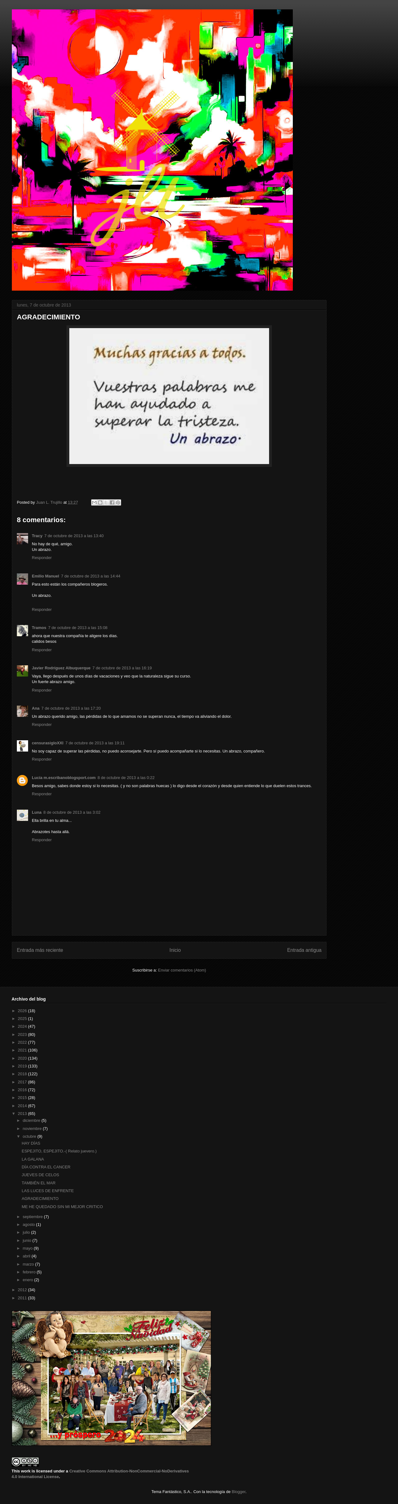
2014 (23, 1105)
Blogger (238, 1491)
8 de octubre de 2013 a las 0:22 (126, 777)
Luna (37, 812)
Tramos (39, 627)
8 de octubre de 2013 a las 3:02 (72, 812)
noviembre (33, 1128)
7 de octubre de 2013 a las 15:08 (77, 627)
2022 (23, 1042)
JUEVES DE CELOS (40, 1174)
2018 (23, 1074)
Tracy (37, 535)
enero (28, 1279)
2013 (23, 1113)
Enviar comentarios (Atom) (182, 970)
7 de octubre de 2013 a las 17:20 (71, 708)
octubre (30, 1136)
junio (27, 1240)
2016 (23, 1089)
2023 (23, 1034)
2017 (23, 1082)
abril (27, 1256)
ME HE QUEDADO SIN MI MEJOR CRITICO (62, 1206)
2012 (23, 1289)
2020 (23, 1058)
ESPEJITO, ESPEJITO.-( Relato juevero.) (59, 1151)
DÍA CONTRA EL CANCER (46, 1167)
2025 (23, 1018)
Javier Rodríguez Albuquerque (61, 668)
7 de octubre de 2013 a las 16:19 (122, 668)
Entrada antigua (304, 950)
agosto (29, 1224)
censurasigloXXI (47, 743)
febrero (30, 1272)
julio (27, 1232)
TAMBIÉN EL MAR (38, 1183)
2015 (23, 1097)
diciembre (32, 1120)
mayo (28, 1248)
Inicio (175, 950)
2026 (23, 1010)
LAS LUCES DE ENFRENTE (48, 1190)
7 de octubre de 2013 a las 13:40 (74, 535)
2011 (23, 1298)
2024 (23, 1026)
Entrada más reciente (40, 950)
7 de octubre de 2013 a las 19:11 (95, 743)
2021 (23, 1050)
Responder (42, 557)
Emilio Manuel (45, 576)
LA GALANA (33, 1159)
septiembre (33, 1216)
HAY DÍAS (31, 1143)
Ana (36, 708)
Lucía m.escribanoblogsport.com (64, 777)
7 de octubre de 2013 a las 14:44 (90, 576)
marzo (29, 1264)
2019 (23, 1066)
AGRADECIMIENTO (40, 1198)
